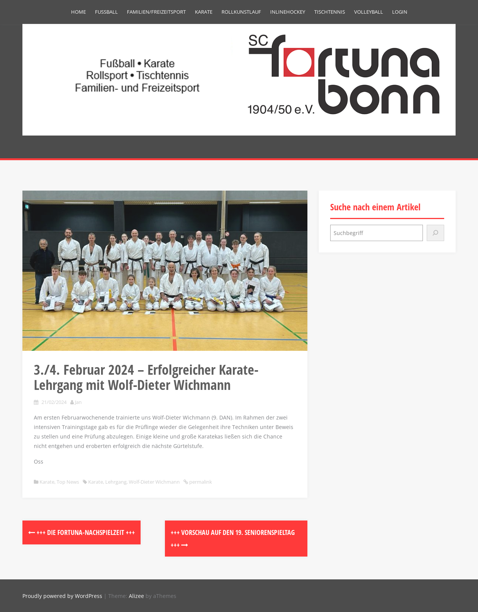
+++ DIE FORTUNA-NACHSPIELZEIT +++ (81, 532)
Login (399, 11)
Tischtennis (329, 11)
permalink (200, 481)
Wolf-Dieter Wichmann (154, 481)
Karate (203, 11)
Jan (78, 402)
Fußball (106, 11)
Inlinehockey (287, 11)
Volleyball (368, 11)
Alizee (136, 595)
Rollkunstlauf (241, 11)
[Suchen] (435, 233)
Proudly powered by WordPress (62, 595)
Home (78, 11)
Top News (68, 481)
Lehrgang (116, 481)
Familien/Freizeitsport (156, 11)
